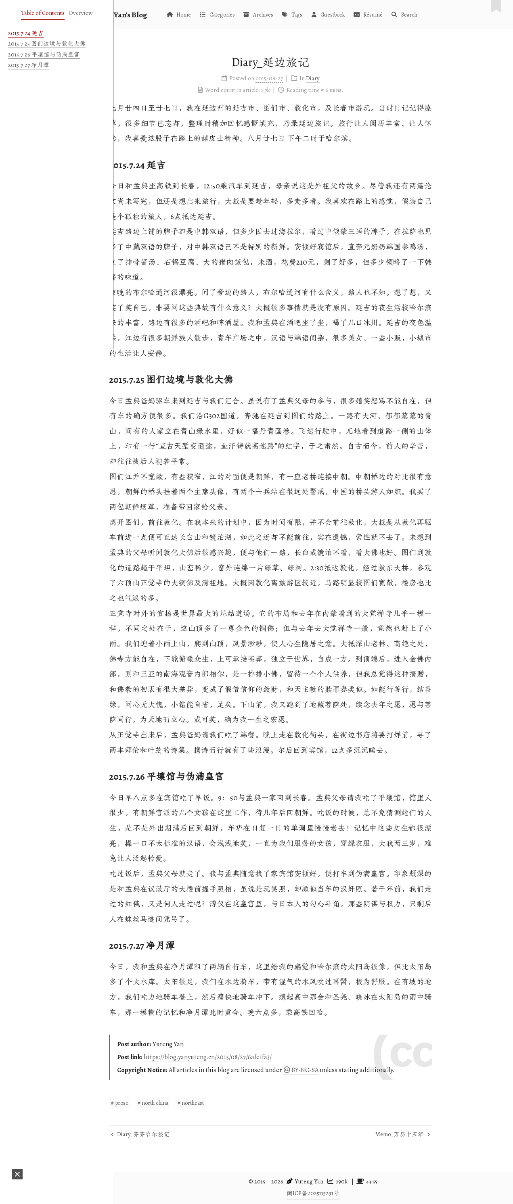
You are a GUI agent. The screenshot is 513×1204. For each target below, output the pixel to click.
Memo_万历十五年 (445, 1134)
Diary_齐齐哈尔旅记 (183, 1134)
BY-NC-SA (343, 1070)
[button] (17, 1174)
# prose (162, 1103)
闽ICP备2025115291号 (313, 1193)
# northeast (233, 1103)
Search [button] (446, 15)
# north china (195, 1103)
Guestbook (370, 15)
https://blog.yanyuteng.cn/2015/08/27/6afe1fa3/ (250, 1057)
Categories (259, 15)
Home (221, 15)
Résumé (410, 15)
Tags (334, 15)
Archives (300, 15)
